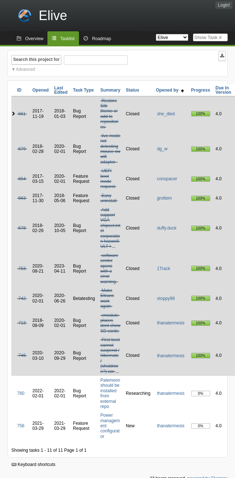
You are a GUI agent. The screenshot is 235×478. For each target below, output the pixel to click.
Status (132, 90)
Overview (34, 38)
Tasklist (67, 38)
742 (22, 298)
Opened (40, 90)
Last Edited (61, 90)
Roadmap (101, 38)
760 (20, 393)
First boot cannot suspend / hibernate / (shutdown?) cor (110, 355)
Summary (110, 90)
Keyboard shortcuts (33, 464)
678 (22, 228)
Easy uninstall (108, 198)
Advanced (25, 69)
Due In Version (223, 90)
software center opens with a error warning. (109, 268)
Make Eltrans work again (107, 298)
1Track (163, 268)
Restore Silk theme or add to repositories (109, 114)
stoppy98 (166, 298)
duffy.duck (167, 228)
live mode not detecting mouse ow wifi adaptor (110, 149)
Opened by (170, 90)
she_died (166, 113)
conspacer (167, 178)
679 (22, 148)
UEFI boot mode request (107, 178)
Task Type (83, 90)
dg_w (162, 148)
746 (22, 355)
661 (22, 113)
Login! (224, 5)
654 (22, 178)
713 (22, 322)
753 (22, 268)
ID (19, 90)
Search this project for (36, 59)
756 (20, 425)
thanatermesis (170, 322)
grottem (164, 198)
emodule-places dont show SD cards (110, 323)
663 (22, 198)
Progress (200, 90)
